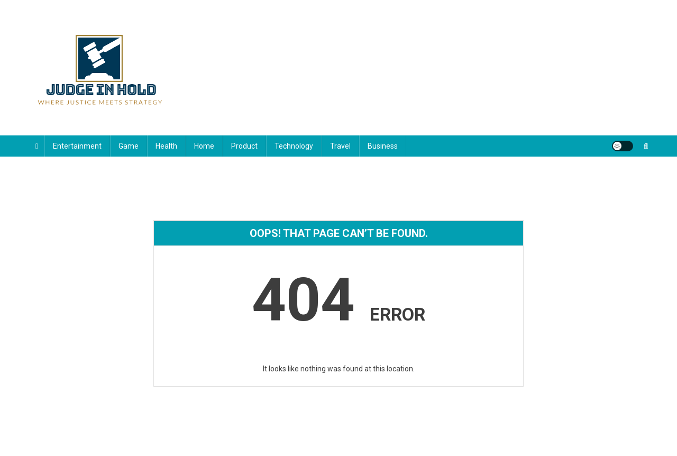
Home (204, 146)
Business (383, 146)
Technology (294, 146)
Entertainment (77, 146)
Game (128, 146)
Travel (340, 146)
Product (244, 146)
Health (166, 146)
